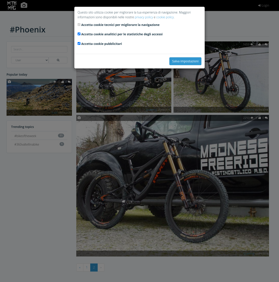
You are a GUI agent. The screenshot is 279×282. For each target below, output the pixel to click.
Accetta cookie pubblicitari (101, 44)
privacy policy (144, 17)
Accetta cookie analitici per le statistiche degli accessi (122, 34)
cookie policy (165, 17)
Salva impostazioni (185, 61)
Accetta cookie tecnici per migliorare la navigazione (120, 25)
